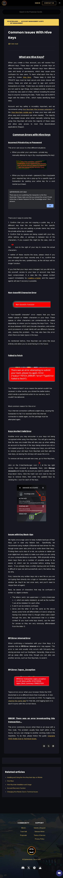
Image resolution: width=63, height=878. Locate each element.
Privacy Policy (39, 839)
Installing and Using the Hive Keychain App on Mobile (24, 777)
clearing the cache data (17, 701)
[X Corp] (48, 746)
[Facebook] (44, 746)
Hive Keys (27, 77)
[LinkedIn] (53, 746)
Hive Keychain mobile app (21, 112)
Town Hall (23, 831)
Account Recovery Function (16, 788)
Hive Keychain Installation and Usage (19, 784)
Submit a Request (39, 828)
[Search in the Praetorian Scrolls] (31, 12)
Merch (23, 828)
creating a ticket (34, 278)
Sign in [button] (37, 3)
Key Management (16, 23)
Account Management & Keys (32, 21)
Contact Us (49, 3)
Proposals (23, 835)
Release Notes (39, 831)
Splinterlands (12, 21)
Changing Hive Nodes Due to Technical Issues (22, 792)
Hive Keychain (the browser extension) (37, 109)
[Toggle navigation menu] (59, 3)
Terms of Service (39, 835)
